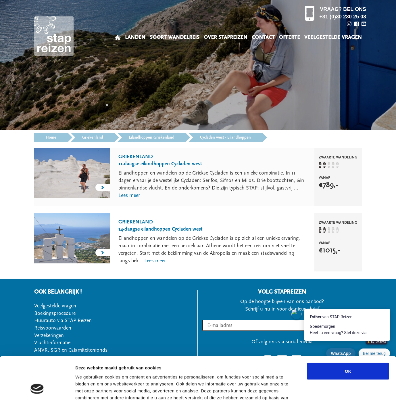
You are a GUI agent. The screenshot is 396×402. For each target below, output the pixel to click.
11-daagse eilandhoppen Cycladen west (160, 164)
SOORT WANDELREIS (174, 37)
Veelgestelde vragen (55, 306)
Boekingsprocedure (55, 313)
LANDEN (135, 37)
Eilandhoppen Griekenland (151, 137)
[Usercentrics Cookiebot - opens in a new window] (37, 390)
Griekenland (92, 137)
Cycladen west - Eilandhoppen (225, 137)
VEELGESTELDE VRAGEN (333, 37)
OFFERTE (289, 37)
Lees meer (129, 195)
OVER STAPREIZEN (225, 37)
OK (348, 334)
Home (51, 137)
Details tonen (310, 390)
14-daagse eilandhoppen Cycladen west (160, 229)
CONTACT (263, 37)
